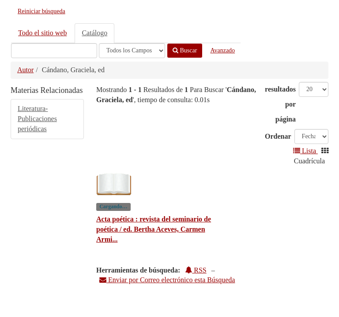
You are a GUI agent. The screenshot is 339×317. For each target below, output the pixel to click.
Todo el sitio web (42, 33)
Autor (25, 70)
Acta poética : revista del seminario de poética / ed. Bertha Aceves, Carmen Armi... (153, 229)
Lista (305, 151)
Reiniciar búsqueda (41, 11)
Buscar (185, 50)
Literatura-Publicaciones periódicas (37, 119)
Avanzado (222, 50)
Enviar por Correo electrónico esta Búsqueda (167, 280)
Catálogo (94, 33)
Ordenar (278, 136)
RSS (195, 270)
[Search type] (132, 50)
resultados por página (280, 104)
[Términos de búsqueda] (54, 50)
